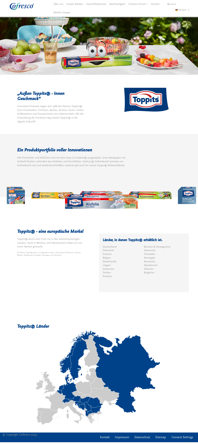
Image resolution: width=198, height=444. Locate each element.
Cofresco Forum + (138, 4)
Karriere (155, 4)
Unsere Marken (74, 4)
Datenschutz (142, 437)
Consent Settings (182, 437)
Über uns (58, 4)
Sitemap (160, 437)
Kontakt (105, 437)
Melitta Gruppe (62, 12)
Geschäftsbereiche (96, 4)
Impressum (122, 437)
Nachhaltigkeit (117, 4)
